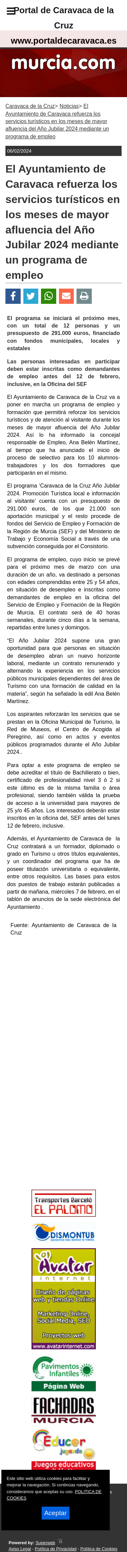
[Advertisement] (53, 1138)
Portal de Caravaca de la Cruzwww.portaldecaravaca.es (64, 25)
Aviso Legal (19, 1548)
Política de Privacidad (56, 1548)
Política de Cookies (99, 1548)
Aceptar (55, 1512)
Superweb (45, 1542)
